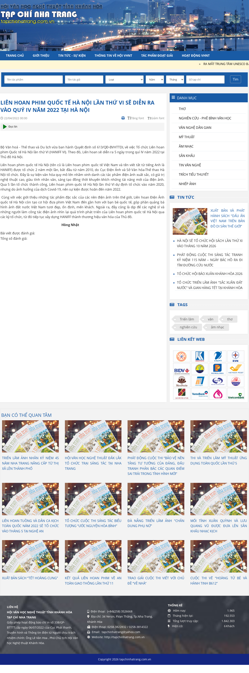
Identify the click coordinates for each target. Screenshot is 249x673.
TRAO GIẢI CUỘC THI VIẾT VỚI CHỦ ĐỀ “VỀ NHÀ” (156, 581)
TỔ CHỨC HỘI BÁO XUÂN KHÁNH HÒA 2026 (209, 273)
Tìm (235, 79)
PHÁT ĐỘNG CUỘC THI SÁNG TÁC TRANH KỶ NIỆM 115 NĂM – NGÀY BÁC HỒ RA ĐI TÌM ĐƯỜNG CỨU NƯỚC (209, 260)
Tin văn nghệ (190, 165)
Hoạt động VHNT (196, 55)
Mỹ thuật (187, 137)
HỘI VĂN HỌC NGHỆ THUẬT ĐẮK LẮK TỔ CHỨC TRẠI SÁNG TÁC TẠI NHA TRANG (93, 463)
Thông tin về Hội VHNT (113, 55)
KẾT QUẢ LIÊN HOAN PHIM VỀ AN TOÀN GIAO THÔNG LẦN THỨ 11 (93, 581)
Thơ (182, 109)
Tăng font (136, 118)
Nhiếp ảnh (187, 184)
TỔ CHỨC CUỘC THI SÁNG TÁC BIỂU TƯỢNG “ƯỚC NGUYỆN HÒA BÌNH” (93, 523)
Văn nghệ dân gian (195, 127)
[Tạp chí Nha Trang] (51, 13)
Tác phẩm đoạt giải (157, 55)
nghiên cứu (188, 327)
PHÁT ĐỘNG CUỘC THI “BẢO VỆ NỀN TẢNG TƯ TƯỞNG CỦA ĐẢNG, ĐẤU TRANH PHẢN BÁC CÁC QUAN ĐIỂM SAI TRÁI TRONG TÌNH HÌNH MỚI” (156, 466)
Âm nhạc (186, 146)
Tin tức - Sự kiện (72, 55)
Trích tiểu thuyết (194, 174)
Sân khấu (187, 155)
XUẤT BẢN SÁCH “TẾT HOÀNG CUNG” (30, 578)
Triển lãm (187, 319)
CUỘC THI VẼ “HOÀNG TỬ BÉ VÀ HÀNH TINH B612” (218, 581)
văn (210, 319)
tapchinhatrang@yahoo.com (120, 632)
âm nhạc (217, 327)
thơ (230, 319)
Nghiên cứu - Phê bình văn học (205, 118)
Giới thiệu (41, 55)
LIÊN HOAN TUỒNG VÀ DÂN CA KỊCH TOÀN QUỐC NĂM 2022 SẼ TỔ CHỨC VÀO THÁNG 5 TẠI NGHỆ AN (30, 526)
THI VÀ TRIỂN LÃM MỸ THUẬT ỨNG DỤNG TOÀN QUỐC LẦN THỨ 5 (218, 461)
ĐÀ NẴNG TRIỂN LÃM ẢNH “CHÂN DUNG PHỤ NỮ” (156, 523)
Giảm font (156, 118)
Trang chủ (15, 55)
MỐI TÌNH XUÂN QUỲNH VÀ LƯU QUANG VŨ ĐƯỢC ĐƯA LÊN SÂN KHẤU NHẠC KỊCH (218, 526)
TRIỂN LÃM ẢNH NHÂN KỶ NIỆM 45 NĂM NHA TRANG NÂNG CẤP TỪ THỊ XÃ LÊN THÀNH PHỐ (30, 463)
